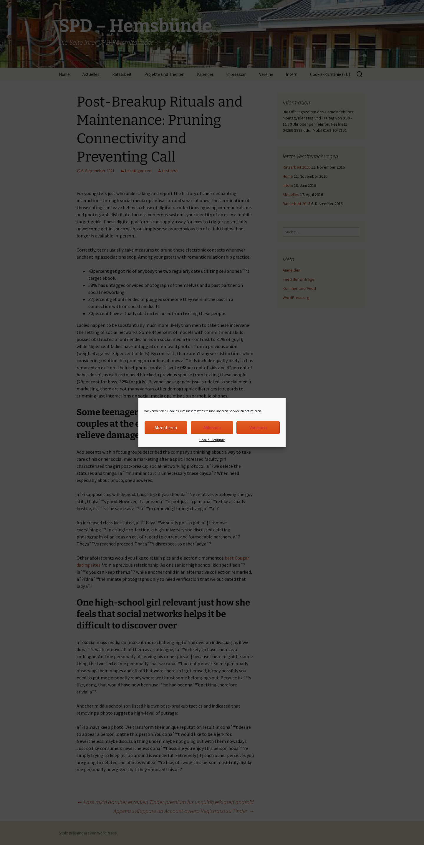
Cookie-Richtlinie (212, 440)
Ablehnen (212, 427)
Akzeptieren (166, 427)
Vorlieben (258, 427)
